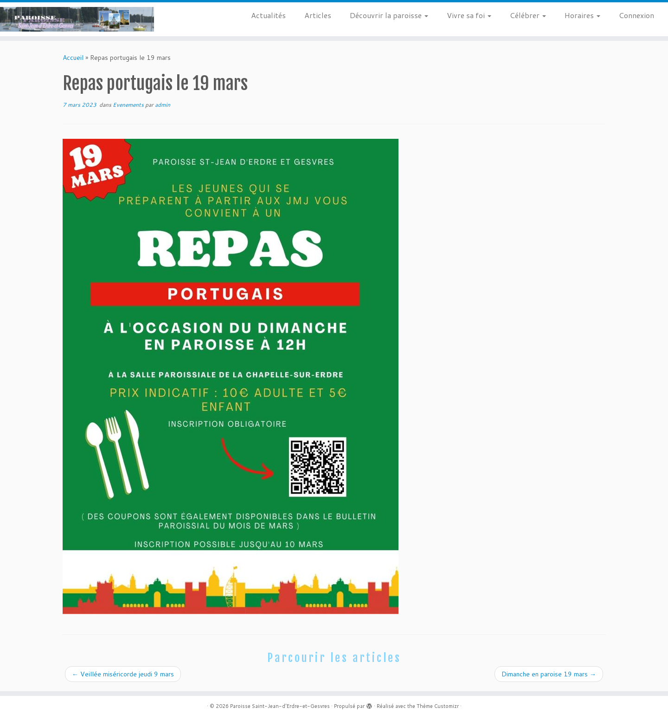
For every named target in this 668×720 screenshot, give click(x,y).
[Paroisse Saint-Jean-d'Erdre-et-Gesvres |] (77, 19)
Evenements (129, 105)
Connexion (636, 15)
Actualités (268, 15)
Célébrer (528, 15)
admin (162, 105)
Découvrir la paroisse (389, 15)
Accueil (73, 57)
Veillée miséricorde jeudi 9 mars (123, 674)
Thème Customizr (438, 706)
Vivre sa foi (469, 15)
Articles (317, 15)
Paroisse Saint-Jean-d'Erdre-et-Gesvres (280, 706)
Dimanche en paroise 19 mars (548, 674)
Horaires (582, 15)
